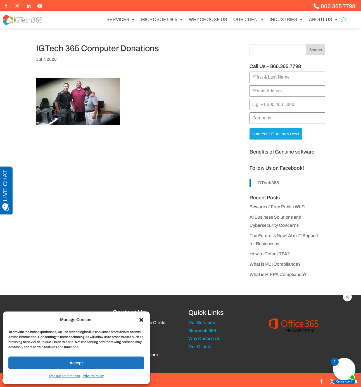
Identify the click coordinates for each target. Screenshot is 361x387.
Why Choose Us (208, 20)
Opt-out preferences (64, 376)
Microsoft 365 (159, 20)
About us (320, 20)
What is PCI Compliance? (275, 263)
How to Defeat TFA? (270, 252)
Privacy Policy (93, 376)
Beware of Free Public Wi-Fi (277, 205)
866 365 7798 (338, 6)
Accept (76, 363)
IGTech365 (267, 181)
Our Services (201, 321)
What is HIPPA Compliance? (278, 273)
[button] (141, 320)
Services (117, 20)
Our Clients (248, 20)
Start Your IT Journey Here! (275, 134)
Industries (283, 20)
